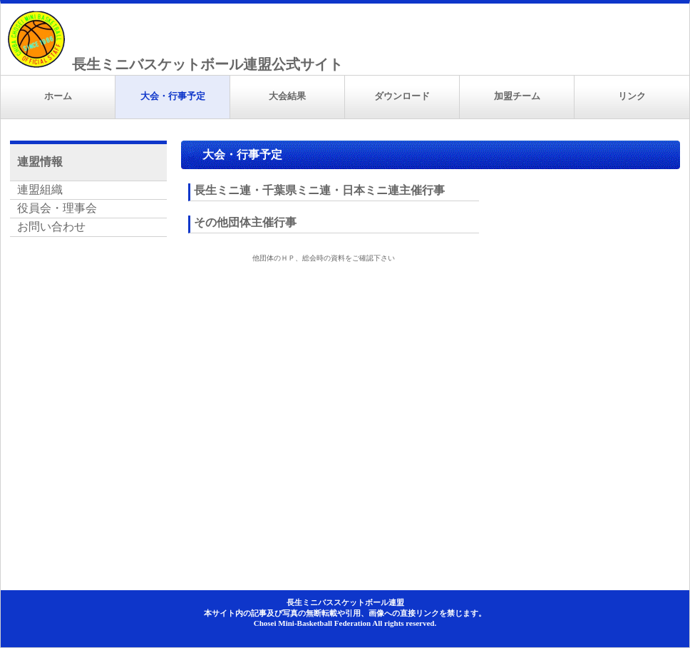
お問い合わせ (51, 227)
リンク (632, 96)
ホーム (58, 96)
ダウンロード (402, 96)
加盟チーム (517, 96)
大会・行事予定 (172, 96)
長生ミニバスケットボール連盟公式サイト (207, 64)
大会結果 (287, 96)
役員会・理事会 (57, 208)
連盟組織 (40, 189)
